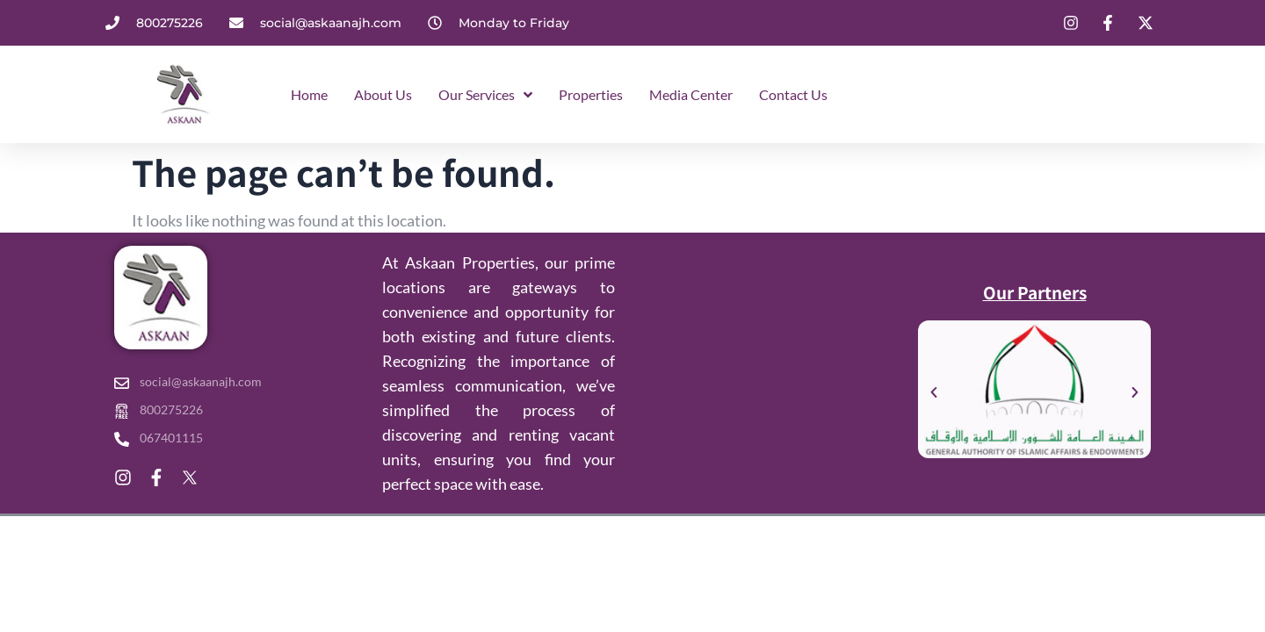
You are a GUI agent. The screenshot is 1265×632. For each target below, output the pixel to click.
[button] (934, 392)
